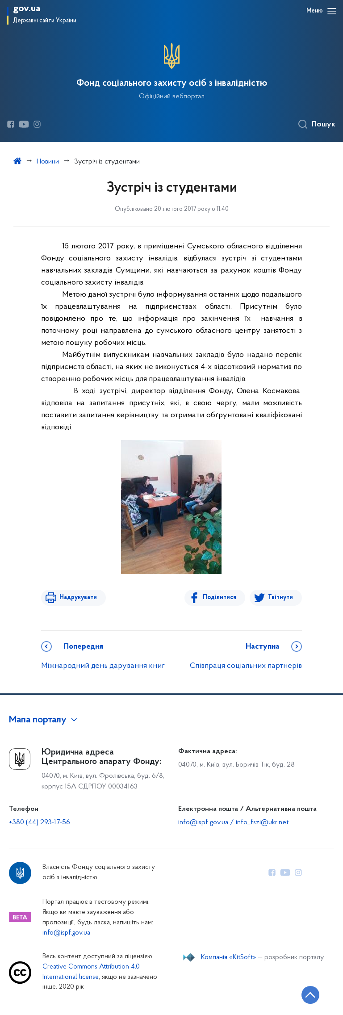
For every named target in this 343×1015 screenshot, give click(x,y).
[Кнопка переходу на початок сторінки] (309, 995)
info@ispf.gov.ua (66, 933)
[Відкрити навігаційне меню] (331, 11)
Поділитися (220, 597)
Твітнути (280, 597)
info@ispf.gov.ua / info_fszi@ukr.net (233, 822)
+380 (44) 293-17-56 (39, 822)
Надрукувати (77, 597)
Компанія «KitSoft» (228, 957)
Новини (48, 161)
